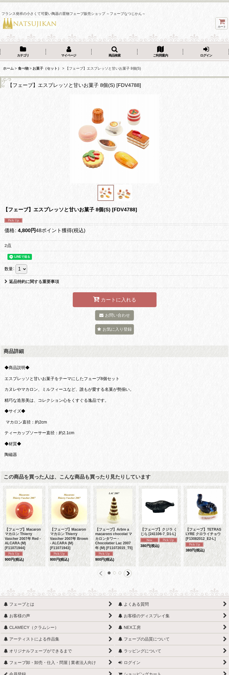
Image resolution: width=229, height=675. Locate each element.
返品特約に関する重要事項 (31, 281)
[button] (114, 52)
